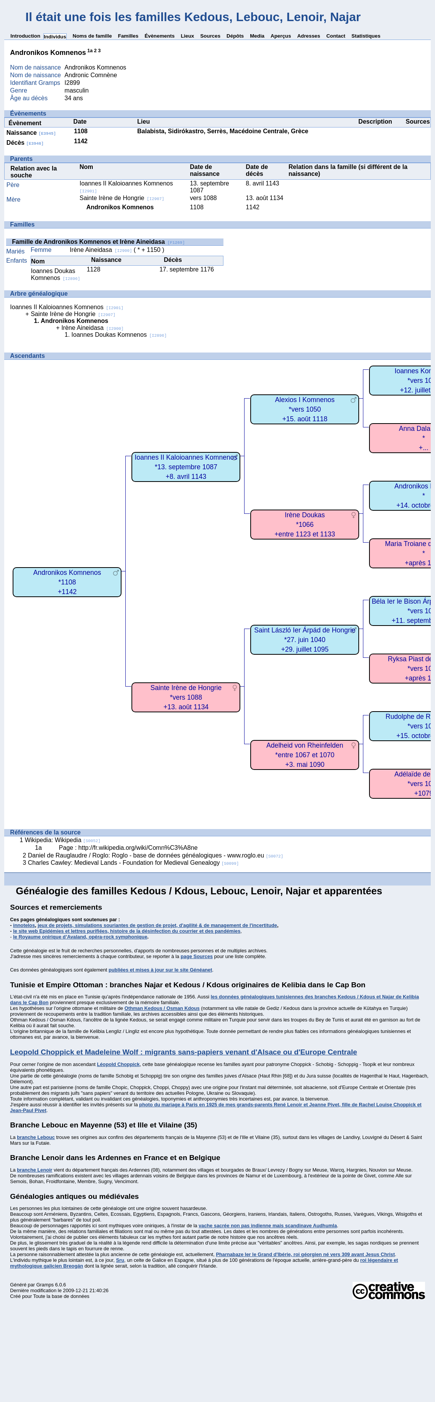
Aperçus (281, 36)
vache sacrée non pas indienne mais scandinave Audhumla (268, 1225)
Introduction (25, 36)
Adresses (308, 36)
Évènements (159, 36)
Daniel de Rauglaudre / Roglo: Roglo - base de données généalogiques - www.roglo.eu (155, 855)
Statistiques (366, 36)
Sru (120, 1260)
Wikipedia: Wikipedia (63, 840)
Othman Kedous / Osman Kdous (162, 1008)
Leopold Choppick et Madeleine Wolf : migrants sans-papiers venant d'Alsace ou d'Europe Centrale (183, 1052)
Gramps (45, 1285)
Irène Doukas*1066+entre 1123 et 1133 (304, 524)
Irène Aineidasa (101, 250)
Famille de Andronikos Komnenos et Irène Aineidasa (98, 241)
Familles (128, 36)
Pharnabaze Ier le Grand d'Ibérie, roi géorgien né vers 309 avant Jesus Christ (305, 1254)
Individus (55, 37)
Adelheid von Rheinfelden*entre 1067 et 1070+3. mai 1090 (304, 755)
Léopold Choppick (118, 1064)
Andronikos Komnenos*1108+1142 (67, 582)
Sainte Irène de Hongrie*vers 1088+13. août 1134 (186, 697)
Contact (335, 36)
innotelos (24, 925)
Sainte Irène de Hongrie (121, 198)
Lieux (187, 36)
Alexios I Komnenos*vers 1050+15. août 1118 (305, 409)
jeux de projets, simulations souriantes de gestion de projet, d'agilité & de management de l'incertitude (157, 925)
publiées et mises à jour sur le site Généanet (160, 970)
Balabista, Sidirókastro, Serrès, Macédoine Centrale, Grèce (222, 131)
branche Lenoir (34, 1170)
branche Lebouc (36, 1137)
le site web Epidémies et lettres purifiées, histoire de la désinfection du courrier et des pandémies (126, 931)
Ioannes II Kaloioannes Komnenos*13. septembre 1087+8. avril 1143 (186, 467)
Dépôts (235, 36)
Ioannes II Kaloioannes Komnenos (66, 307)
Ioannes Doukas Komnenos (55, 274)
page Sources (197, 956)
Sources (210, 36)
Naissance (31, 132)
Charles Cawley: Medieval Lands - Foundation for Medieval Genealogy (133, 862)
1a (90, 50)
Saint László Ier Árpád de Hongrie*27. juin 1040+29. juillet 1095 (304, 639)
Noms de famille (92, 36)
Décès (25, 142)
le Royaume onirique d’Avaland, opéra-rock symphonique (80, 937)
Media (257, 36)
